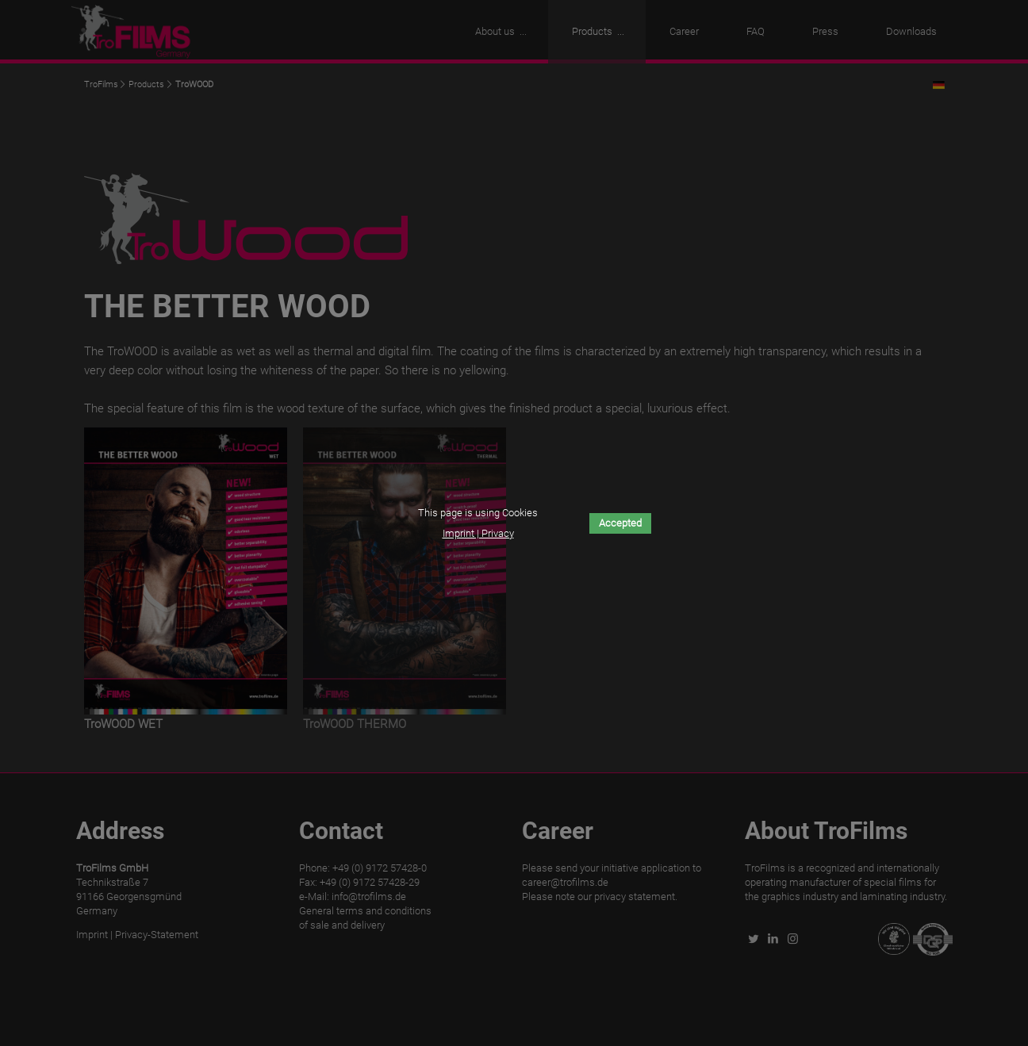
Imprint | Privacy (478, 533)
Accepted (620, 523)
